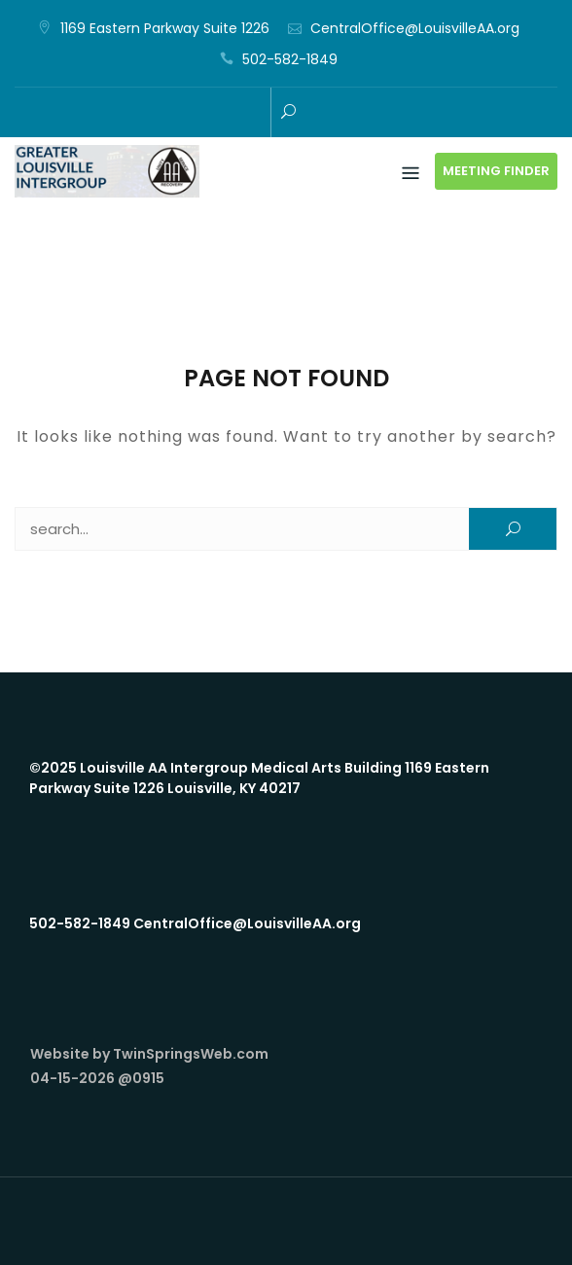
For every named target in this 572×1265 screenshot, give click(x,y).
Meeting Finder (496, 171)
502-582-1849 (290, 59)
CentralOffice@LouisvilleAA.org (414, 28)
